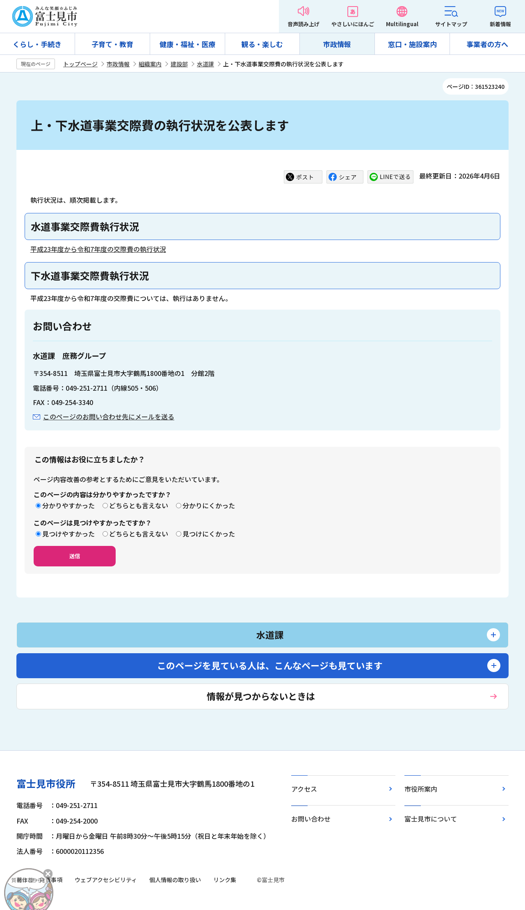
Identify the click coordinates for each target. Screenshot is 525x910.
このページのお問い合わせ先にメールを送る (108, 416)
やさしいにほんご (352, 24)
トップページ (80, 64)
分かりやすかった (68, 505)
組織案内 (150, 64)
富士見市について (430, 819)
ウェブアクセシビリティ (106, 880)
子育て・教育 (112, 44)
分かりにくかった (209, 505)
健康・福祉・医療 (187, 44)
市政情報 (337, 44)
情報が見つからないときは (261, 695)
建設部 (179, 64)
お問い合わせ (311, 819)
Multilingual (402, 24)
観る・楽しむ (262, 44)
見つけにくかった (209, 534)
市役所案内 (420, 789)
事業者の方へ (487, 44)
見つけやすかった (68, 534)
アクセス (304, 789)
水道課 (205, 64)
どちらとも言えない (138, 505)
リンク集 (224, 880)
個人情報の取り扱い (175, 880)
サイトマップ (451, 24)
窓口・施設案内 (412, 44)
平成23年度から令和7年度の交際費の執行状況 (98, 249)
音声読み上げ (304, 24)
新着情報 (500, 24)
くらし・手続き (37, 44)
